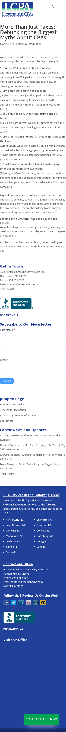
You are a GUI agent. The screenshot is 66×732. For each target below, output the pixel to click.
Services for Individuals (13, 410)
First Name (7, 329)
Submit (7, 381)
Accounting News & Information (18, 415)
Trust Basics (7, 474)
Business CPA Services (13, 404)
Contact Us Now (41, 719)
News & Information (30, 44)
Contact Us (6, 420)
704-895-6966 (17, 280)
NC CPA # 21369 (13, 586)
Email (4, 359)
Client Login (7, 288)
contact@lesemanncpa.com (23, 284)
